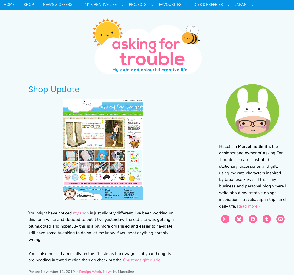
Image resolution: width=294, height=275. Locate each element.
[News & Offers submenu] (78, 5)
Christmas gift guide (142, 260)
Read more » (248, 206)
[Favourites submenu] (187, 5)
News (108, 271)
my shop (81, 213)
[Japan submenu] (252, 5)
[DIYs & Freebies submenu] (228, 5)
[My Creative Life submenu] (122, 5)
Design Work (90, 271)
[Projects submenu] (152, 5)
